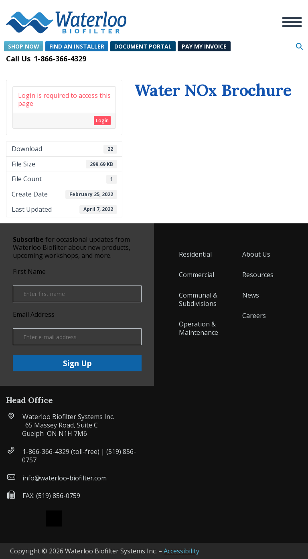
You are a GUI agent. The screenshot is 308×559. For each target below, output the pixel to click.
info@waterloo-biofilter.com (64, 478)
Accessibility (181, 551)
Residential (195, 254)
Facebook (32, 518)
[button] (66, 17)
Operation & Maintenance (198, 328)
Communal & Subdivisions (198, 299)
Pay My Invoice (204, 46)
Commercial (196, 274)
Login (102, 120)
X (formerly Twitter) (54, 518)
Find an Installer (76, 46)
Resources (258, 274)
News (250, 295)
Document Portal (143, 46)
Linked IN (97, 518)
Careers (254, 315)
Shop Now (23, 46)
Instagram (75, 518)
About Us (256, 254)
